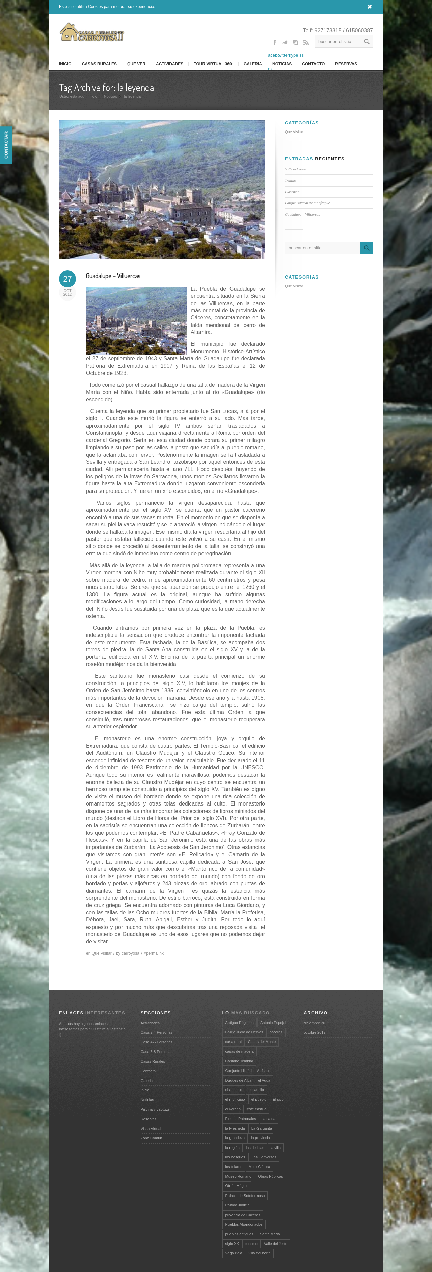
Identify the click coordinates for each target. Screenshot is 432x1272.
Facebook (274, 55)
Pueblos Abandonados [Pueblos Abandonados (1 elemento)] (244, 1224)
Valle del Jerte (295, 169)
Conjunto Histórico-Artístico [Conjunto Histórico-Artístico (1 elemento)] (247, 1071)
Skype (295, 48)
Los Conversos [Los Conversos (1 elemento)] (263, 1157)
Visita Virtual (151, 1129)
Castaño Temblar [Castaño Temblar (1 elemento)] (239, 1061)
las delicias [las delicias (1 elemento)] (255, 1148)
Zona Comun (151, 1138)
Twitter (285, 48)
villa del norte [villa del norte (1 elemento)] (260, 1253)
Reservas (148, 1119)
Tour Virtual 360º (213, 64)
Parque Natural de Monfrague (307, 203)
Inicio (92, 96)
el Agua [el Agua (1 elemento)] (264, 1080)
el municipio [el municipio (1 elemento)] (235, 1099)
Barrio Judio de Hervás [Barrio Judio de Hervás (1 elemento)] (244, 1032)
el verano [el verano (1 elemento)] (233, 1109)
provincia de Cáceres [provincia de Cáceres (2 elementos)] (242, 1215)
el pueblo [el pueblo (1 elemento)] (259, 1099)
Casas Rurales (99, 64)
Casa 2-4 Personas (156, 1032)
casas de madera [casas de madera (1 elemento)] (239, 1051)
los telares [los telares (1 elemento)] (233, 1167)
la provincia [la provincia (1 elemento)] (260, 1138)
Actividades (169, 64)
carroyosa (130, 953)
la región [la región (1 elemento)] (232, 1148)
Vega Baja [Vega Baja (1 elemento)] (233, 1253)
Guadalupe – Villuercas (113, 275)
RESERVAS (346, 64)
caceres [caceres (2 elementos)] (275, 1032)
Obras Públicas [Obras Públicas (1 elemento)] (270, 1176)
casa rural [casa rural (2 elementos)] (233, 1042)
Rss (306, 48)
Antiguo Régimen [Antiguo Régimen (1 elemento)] (239, 1023)
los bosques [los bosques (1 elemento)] (235, 1157)
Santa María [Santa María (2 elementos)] (270, 1234)
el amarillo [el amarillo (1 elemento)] (233, 1090)
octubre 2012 (314, 1032)
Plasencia (292, 192)
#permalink (154, 953)
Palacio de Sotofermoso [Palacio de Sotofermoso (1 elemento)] (245, 1196)
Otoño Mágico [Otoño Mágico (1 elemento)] (236, 1186)
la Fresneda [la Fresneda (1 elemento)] (235, 1128)
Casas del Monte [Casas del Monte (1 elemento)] (262, 1042)
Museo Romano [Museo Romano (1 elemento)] (238, 1176)
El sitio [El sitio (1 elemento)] (278, 1099)
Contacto (313, 64)
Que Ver (136, 64)
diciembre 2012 (316, 1023)
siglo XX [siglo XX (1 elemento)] (232, 1244)
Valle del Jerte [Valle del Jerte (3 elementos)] (275, 1244)
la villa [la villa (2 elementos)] (276, 1148)
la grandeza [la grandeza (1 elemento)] (235, 1138)
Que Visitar (102, 953)
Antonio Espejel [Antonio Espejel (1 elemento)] (273, 1023)
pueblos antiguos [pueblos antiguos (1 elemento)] (239, 1234)
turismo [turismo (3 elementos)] (251, 1244)
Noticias (110, 96)
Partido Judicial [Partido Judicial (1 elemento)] (238, 1205)
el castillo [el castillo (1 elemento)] (256, 1090)
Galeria (253, 64)
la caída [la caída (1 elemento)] (269, 1119)
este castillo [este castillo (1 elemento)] (256, 1109)
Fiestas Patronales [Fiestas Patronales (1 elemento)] (240, 1119)
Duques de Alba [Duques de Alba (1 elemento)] (238, 1080)
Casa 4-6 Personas (156, 1042)
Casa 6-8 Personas (156, 1052)
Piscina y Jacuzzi (155, 1109)
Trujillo (290, 180)
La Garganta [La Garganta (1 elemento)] (261, 1128)
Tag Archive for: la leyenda (106, 87)
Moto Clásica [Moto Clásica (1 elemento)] (259, 1167)
